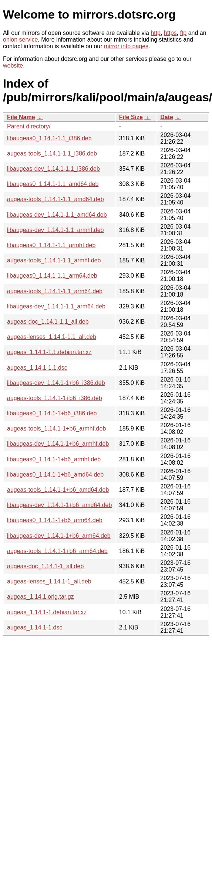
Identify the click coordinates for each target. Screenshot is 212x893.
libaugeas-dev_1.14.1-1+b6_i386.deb (56, 383)
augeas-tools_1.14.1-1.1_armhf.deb (54, 260)
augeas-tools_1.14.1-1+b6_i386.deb (54, 398)
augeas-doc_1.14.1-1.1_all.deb (48, 321)
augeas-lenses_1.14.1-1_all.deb (49, 581)
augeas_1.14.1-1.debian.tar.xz (47, 612)
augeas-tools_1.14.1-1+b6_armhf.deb (56, 428)
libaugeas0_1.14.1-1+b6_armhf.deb (54, 459)
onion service (20, 39)
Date (166, 117)
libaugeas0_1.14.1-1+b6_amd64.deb (55, 474)
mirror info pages (126, 46)
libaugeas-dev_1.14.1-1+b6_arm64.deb (59, 536)
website (13, 65)
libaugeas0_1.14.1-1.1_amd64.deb (52, 184)
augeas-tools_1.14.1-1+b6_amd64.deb (58, 490)
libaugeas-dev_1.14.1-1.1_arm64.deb (56, 306)
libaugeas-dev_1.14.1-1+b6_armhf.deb (58, 444)
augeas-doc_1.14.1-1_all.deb (45, 566)
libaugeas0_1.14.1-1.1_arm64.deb (52, 275)
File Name (21, 117)
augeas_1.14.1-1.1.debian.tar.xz (49, 352)
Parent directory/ (28, 126)
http (156, 33)
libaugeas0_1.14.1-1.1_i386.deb (49, 138)
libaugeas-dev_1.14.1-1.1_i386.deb (53, 169)
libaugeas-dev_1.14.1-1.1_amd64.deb (57, 215)
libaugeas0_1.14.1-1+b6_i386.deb (52, 413)
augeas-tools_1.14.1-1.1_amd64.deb (55, 199)
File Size (131, 117)
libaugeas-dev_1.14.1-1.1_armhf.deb (55, 230)
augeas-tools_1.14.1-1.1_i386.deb (52, 153)
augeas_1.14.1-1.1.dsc (37, 367)
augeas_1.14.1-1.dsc (34, 627)
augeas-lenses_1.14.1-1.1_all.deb (51, 337)
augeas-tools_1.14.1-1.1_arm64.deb (54, 291)
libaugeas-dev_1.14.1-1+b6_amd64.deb (59, 505)
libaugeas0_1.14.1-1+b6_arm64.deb (54, 520)
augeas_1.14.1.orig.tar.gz (40, 596)
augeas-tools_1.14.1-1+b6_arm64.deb (57, 551)
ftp (183, 33)
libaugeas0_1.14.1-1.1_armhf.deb (51, 245)
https (170, 33)
